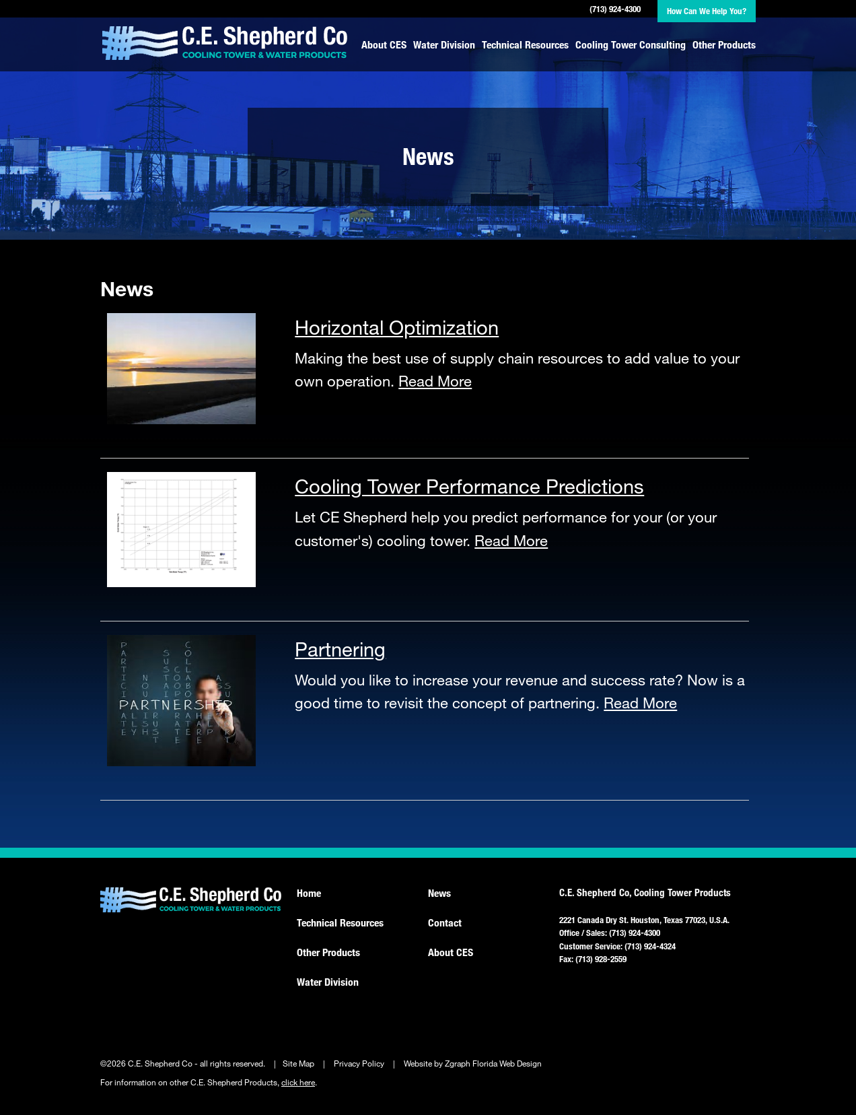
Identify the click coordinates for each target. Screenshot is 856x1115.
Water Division (444, 44)
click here (298, 1082)
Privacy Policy (359, 1063)
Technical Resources (525, 44)
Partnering (340, 648)
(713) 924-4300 (615, 8)
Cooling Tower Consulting (630, 44)
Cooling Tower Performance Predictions (469, 485)
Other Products (724, 44)
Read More (435, 381)
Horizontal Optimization (397, 326)
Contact (445, 922)
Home (309, 893)
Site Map (298, 1063)
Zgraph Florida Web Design (493, 1063)
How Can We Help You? (706, 10)
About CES (383, 44)
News (439, 893)
